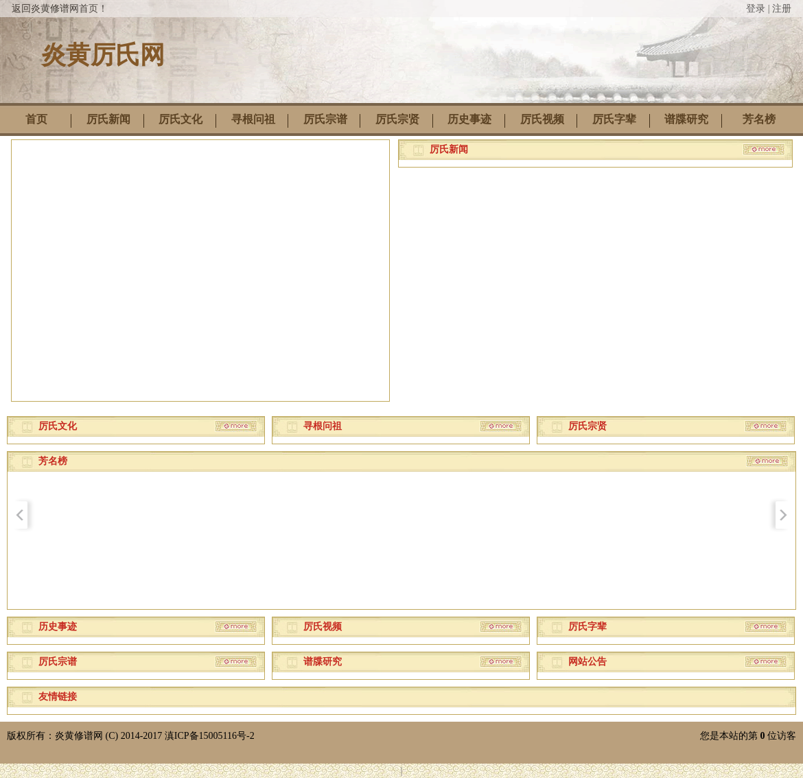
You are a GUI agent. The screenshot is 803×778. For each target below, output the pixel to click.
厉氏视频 (542, 119)
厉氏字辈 (614, 119)
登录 (755, 8)
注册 (781, 8)
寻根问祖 (253, 119)
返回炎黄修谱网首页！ (60, 8)
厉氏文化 (180, 119)
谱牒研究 (686, 119)
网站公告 (587, 661)
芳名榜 (759, 119)
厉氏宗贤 (397, 119)
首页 (36, 119)
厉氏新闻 (108, 119)
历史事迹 (469, 119)
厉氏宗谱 (325, 119)
